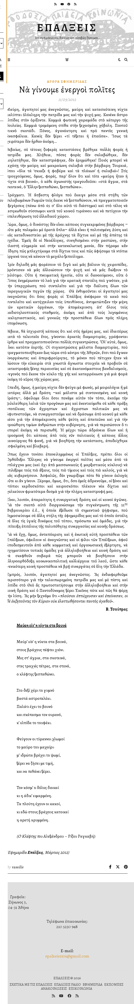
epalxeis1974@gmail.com (67, 956)
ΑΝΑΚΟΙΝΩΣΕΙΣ (54, 988)
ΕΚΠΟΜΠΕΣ (113, 984)
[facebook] (69, 4)
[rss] (55, 4)
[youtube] (62, 4)
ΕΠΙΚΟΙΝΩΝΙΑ (80, 988)
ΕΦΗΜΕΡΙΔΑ (92, 984)
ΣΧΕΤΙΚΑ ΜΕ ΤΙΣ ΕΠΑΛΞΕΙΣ (31, 984)
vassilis (17, 867)
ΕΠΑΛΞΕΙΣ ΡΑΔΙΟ (67, 984)
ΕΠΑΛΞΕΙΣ (67, 27)
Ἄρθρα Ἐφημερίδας (67, 81)
